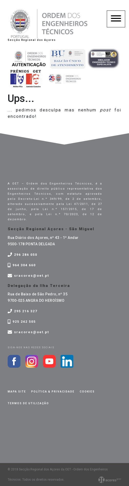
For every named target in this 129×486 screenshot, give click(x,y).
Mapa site (17, 391)
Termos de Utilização (28, 403)
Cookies (87, 391)
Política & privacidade (53, 391)
